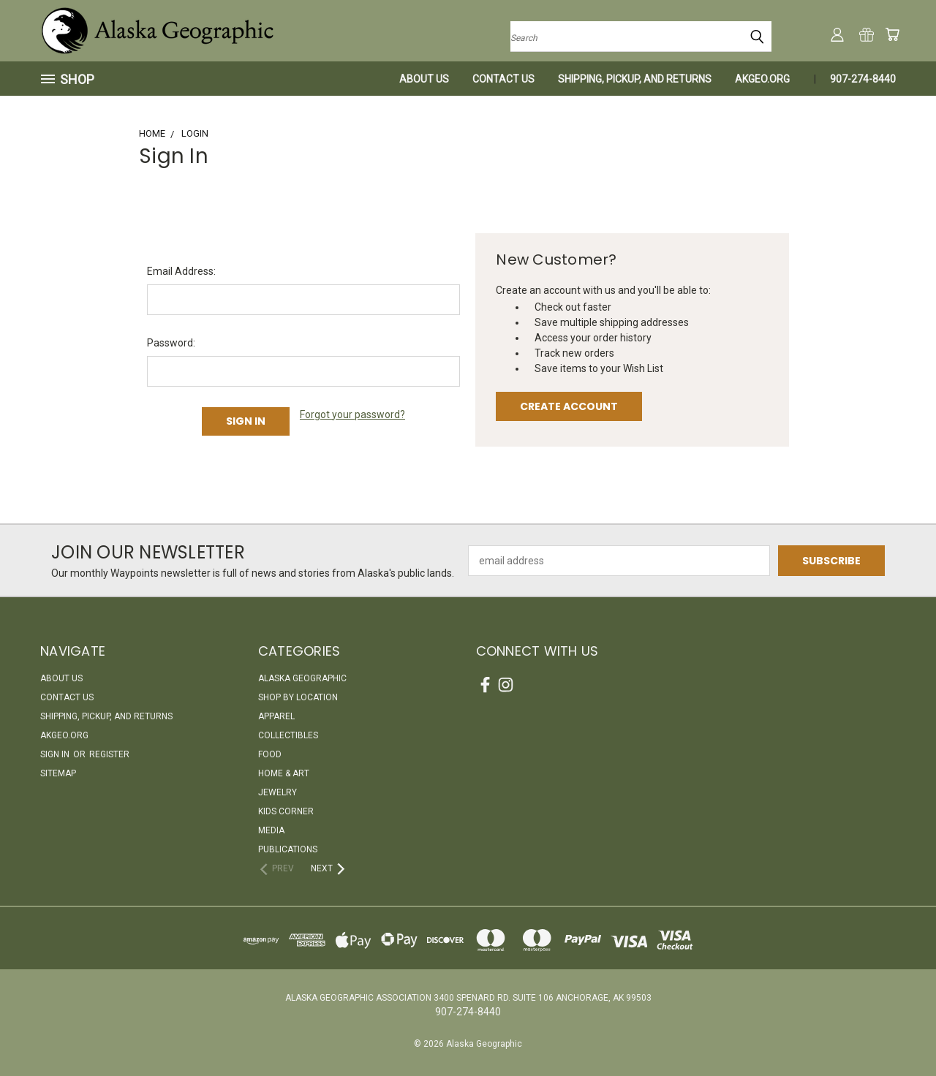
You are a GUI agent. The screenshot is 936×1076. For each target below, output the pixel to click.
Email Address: (181, 271)
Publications (287, 849)
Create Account (569, 406)
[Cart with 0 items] (892, 34)
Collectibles (288, 735)
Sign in (56, 754)
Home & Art (283, 773)
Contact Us (503, 79)
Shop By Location (298, 697)
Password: (171, 343)
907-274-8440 (863, 79)
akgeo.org (762, 79)
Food (270, 754)
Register (109, 754)
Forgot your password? (352, 414)
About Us (424, 79)
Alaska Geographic (302, 678)
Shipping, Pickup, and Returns (635, 79)
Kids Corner (286, 811)
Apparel (276, 716)
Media (271, 830)
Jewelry (277, 792)
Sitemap (58, 773)
